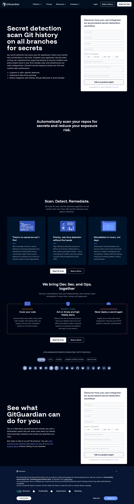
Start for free (124, 4)
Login (95, 4)
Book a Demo (107, 4)
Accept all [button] (110, 498)
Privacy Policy (115, 87)
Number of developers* (91, 54)
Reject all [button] (96, 498)
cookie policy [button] (68, 479)
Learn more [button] (24, 498)
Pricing (49, 4)
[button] (116, 471)
